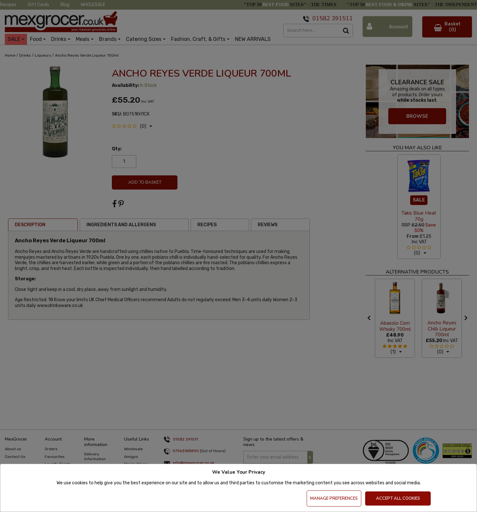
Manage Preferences (334, 498)
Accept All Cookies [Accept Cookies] (398, 498)
